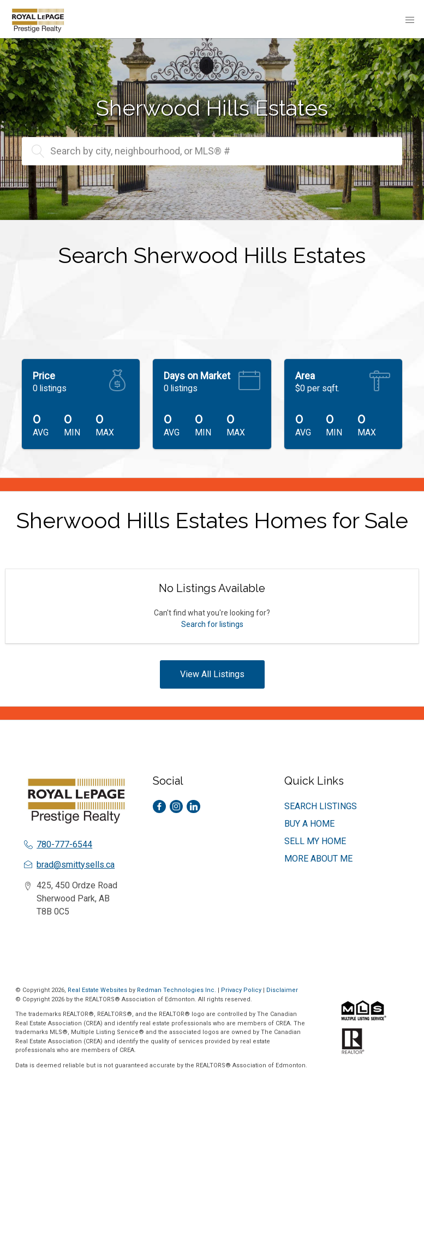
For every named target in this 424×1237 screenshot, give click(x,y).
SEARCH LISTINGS (320, 806)
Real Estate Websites (98, 990)
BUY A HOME (309, 823)
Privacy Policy (241, 990)
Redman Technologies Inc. (177, 990)
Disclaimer (282, 990)
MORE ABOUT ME (318, 858)
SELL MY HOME (315, 841)
